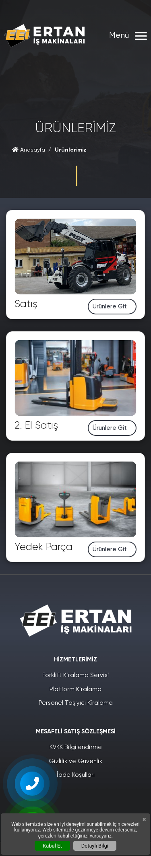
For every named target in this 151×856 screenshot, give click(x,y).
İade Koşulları (76, 775)
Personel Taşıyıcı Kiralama (76, 703)
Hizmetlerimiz (75, 660)
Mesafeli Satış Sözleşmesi (76, 732)
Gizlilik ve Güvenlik (75, 761)
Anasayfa (28, 150)
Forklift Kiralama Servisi (75, 675)
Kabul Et (52, 846)
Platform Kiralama (75, 689)
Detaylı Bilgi (94, 846)
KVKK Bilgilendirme (76, 747)
